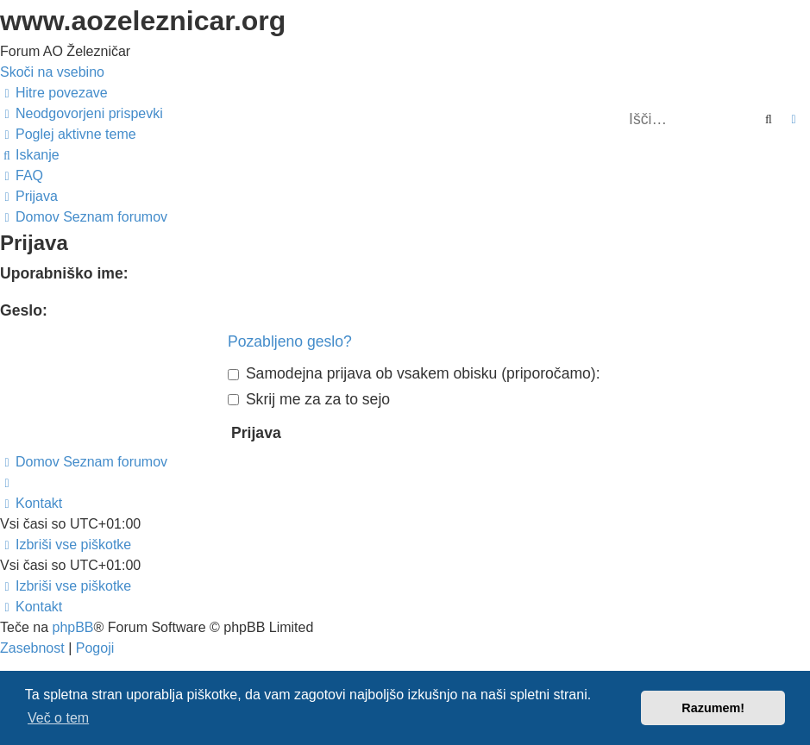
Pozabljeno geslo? (290, 341)
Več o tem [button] (58, 718)
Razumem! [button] (712, 708)
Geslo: (23, 310)
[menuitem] (81, 113)
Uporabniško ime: (64, 273)
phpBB (72, 627)
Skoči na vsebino (52, 72)
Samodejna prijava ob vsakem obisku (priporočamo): (414, 373)
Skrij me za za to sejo (309, 399)
